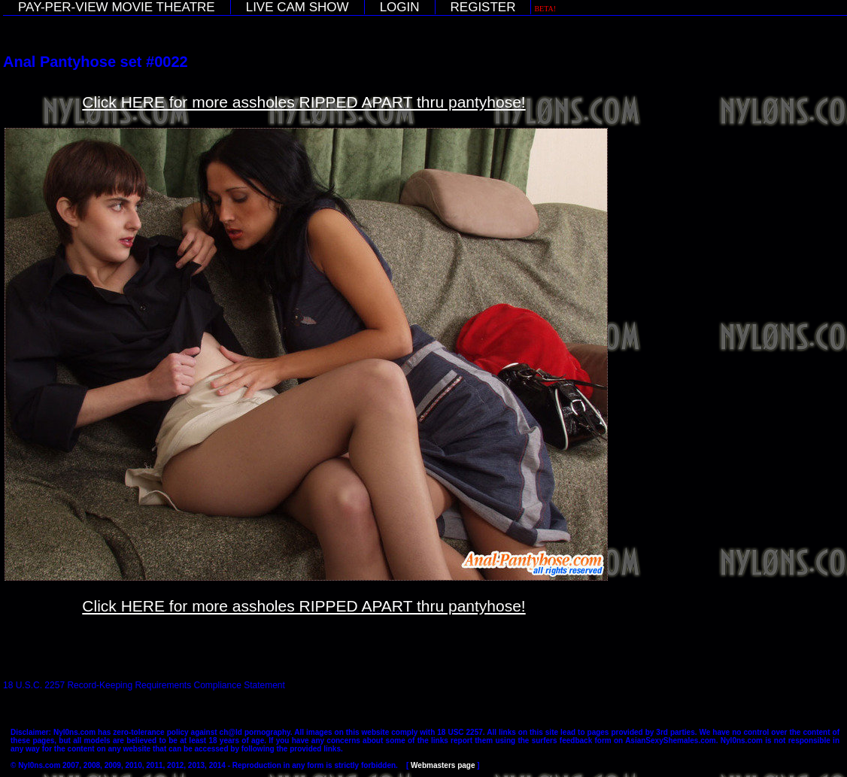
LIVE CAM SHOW (297, 7)
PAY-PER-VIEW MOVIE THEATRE (116, 7)
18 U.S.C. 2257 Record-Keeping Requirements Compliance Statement (144, 685)
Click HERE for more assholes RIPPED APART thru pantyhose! (303, 102)
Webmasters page (443, 765)
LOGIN (400, 7)
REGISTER (483, 7)
